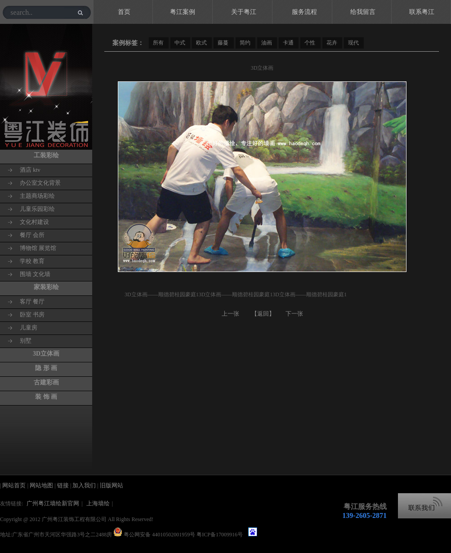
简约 (245, 43)
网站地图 (42, 485)
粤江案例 (182, 12)
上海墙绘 (98, 503)
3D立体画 (46, 353)
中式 (179, 43)
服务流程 (304, 12)
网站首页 (14, 485)
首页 (124, 12)
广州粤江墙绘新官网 (53, 503)
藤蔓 (223, 43)
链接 (63, 485)
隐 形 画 (46, 368)
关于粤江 (243, 12)
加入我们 (84, 485)
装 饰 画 (46, 396)
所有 (158, 43)
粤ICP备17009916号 (219, 534)
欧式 (201, 43)
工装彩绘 (46, 155)
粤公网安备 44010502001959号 (158, 534)
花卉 (331, 43)
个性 (309, 43)
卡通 (288, 43)
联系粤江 (421, 12)
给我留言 (362, 12)
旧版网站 (111, 485)
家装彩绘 (46, 287)
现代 (353, 43)
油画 (266, 43)
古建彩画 (46, 382)
